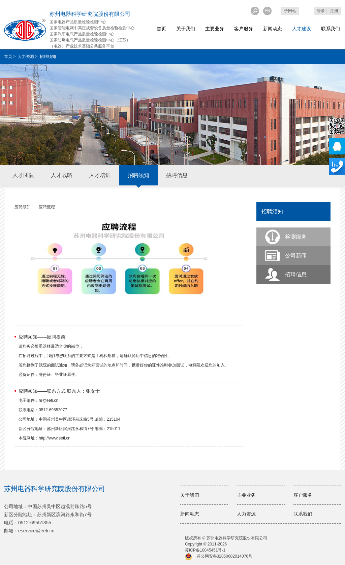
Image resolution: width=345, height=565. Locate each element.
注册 (334, 10)
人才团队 (23, 175)
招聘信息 (177, 175)
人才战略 (61, 175)
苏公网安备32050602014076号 (224, 556)
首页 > (10, 56)
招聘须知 (138, 175)
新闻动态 (272, 28)
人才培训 (100, 175)
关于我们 (185, 28)
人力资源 (246, 514)
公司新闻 (296, 255)
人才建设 (301, 28)
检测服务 (296, 237)
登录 (321, 10)
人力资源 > (28, 56)
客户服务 (243, 28)
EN (267, 10)
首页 (161, 28)
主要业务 (214, 28)
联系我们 (330, 28)
